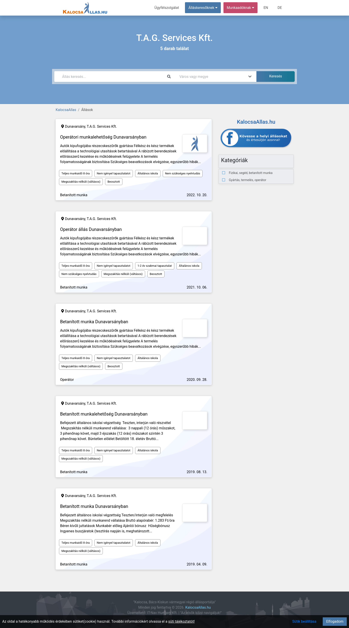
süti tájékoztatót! (181, 621)
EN (266, 8)
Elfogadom (334, 621)
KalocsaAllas (66, 110)
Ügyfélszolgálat (167, 8)
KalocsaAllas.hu (198, 607)
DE (280, 8)
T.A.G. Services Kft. (102, 126)
